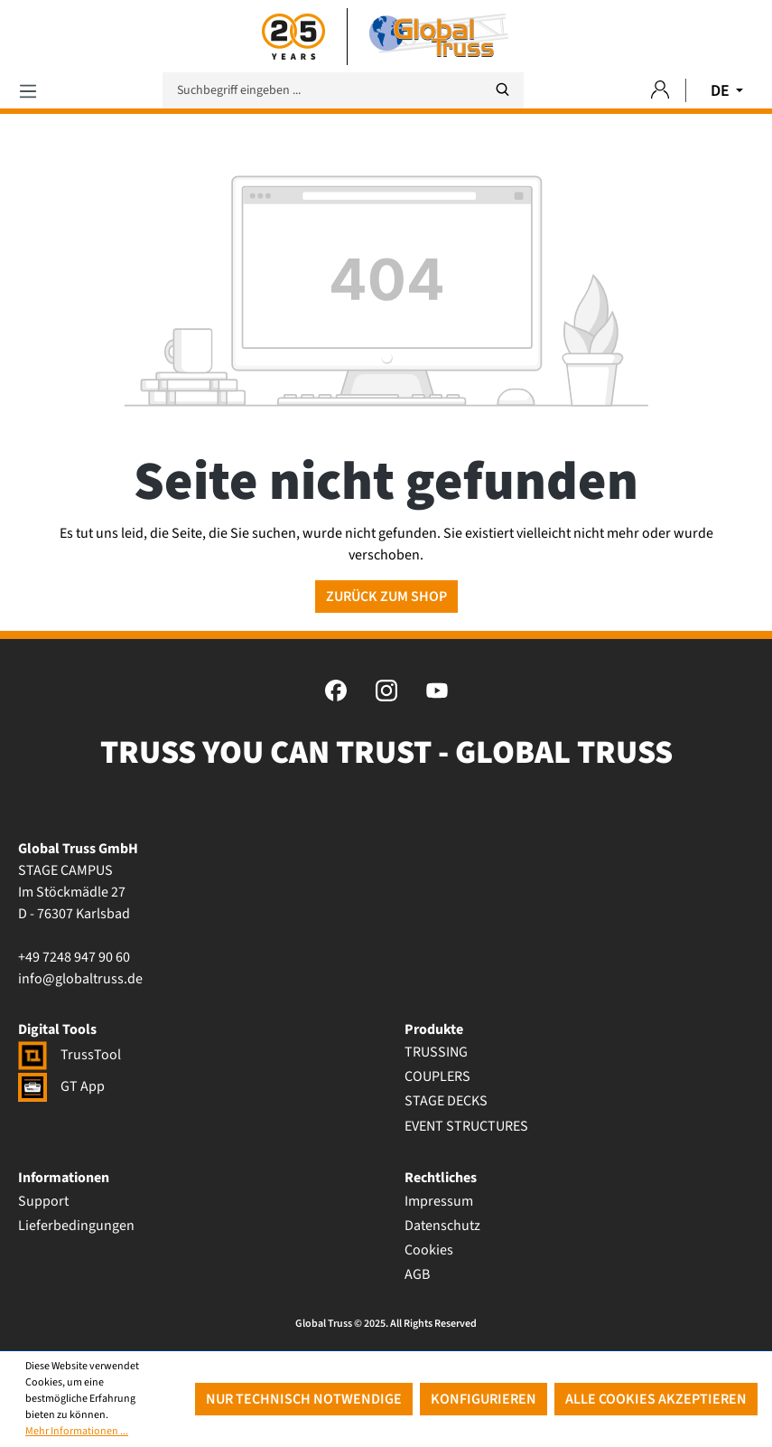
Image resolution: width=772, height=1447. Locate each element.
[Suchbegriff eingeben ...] (343, 90)
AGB (417, 1274)
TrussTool (69, 1055)
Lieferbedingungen (76, 1226)
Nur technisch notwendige (304, 1399)
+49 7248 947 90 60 (74, 957)
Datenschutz (442, 1226)
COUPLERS (437, 1076)
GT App (61, 1086)
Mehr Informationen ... (76, 1431)
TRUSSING (436, 1052)
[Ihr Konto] (660, 90)
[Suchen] (502, 90)
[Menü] (28, 91)
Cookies (429, 1250)
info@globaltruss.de (80, 979)
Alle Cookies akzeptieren (656, 1399)
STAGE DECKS (446, 1101)
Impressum (439, 1201)
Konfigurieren (483, 1399)
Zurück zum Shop (386, 596)
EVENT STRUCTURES (466, 1126)
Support (43, 1201)
